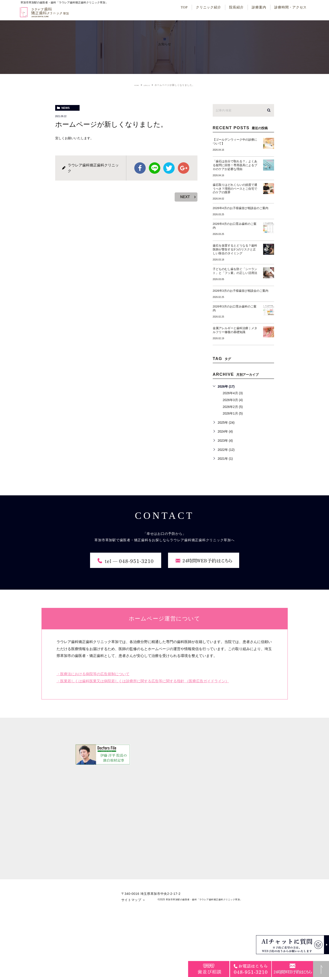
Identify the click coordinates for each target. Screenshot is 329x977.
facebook (140, 168)
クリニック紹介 (208, 7)
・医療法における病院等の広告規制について (93, 730)
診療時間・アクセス (290, 7)
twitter (169, 168)
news (66, 108)
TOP (184, 7)
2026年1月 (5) (233, 413)
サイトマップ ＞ (133, 955)
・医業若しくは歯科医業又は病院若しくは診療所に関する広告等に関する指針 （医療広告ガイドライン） (143, 737)
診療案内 (259, 7)
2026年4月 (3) (233, 393)
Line (154, 168)
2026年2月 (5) (233, 407)
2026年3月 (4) (233, 400)
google (183, 168)
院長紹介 (236, 7)
